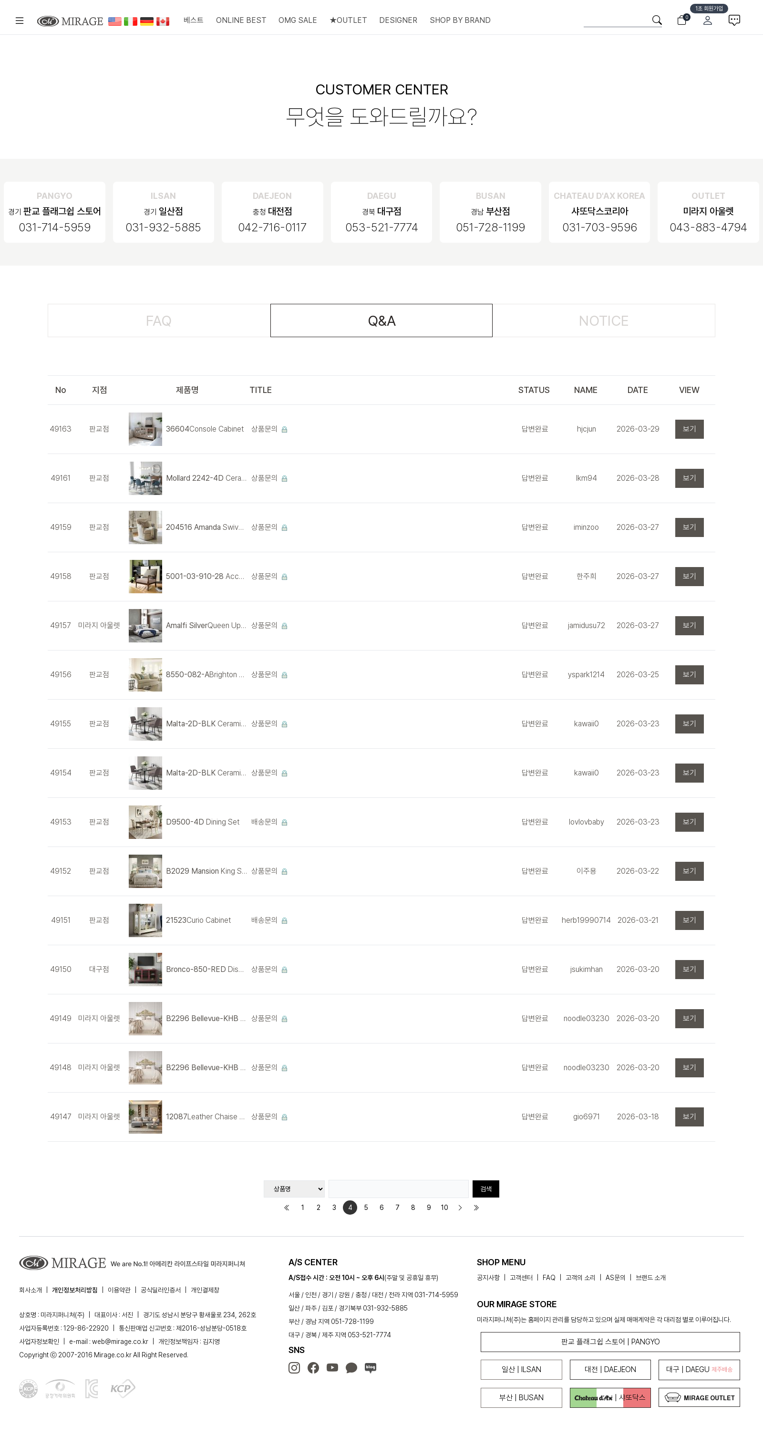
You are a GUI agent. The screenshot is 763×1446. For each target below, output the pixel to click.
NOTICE (604, 320)
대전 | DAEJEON (610, 1369)
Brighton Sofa (206, 674)
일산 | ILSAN (521, 1369)
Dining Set (202, 821)
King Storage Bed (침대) (206, 871)
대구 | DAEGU (699, 1369)
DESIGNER (398, 20)
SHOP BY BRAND (460, 20)
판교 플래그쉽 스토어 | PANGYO (610, 1341)
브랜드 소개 (651, 1277)
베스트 (194, 20)
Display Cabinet (206, 969)
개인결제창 (205, 1290)
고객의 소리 (581, 1277)
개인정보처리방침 (75, 1290)
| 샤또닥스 (610, 1397)
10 (444, 1207)
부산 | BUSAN (521, 1397)
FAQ (159, 320)
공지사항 (488, 1277)
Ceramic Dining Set (206, 478)
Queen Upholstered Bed (206, 625)
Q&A (382, 320)
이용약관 (119, 1290)
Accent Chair (206, 576)
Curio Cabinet (198, 920)
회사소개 (30, 1290)
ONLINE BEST (241, 20)
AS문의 (616, 1277)
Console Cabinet (205, 429)
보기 (689, 429)
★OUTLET (348, 20)
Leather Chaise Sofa (206, 1116)
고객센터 (521, 1277)
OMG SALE (297, 20)
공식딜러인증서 (161, 1290)
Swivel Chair (206, 527)
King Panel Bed (206, 1018)
